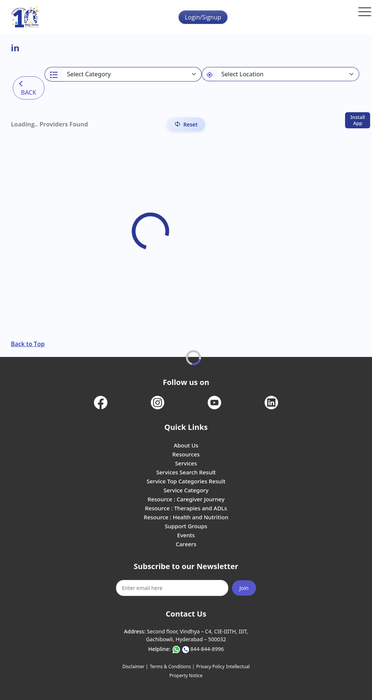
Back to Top (28, 344)
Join (244, 588)
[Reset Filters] (186, 124)
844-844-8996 (207, 648)
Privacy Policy (210, 666)
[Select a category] (132, 74)
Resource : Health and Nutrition (186, 517)
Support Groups (186, 526)
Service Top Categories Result (186, 481)
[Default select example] (288, 74)
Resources (185, 454)
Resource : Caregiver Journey (186, 499)
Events (186, 535)
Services (186, 463)
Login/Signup (203, 17)
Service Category (186, 490)
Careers (186, 544)
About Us (186, 445)
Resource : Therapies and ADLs (186, 508)
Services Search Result (186, 472)
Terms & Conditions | (172, 666)
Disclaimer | (135, 666)
